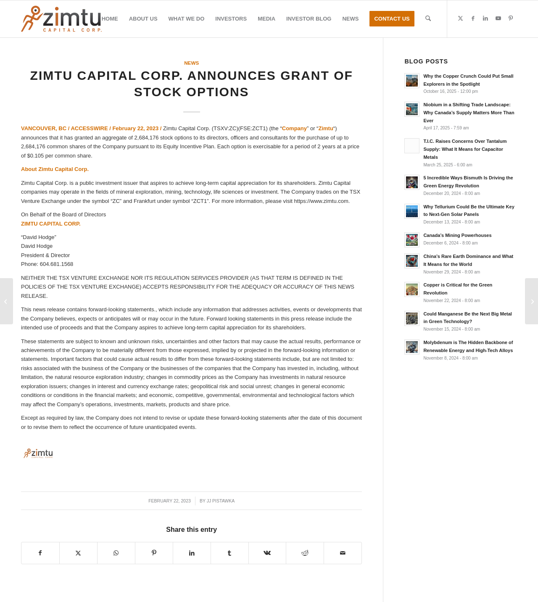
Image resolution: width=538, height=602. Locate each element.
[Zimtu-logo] (61, 18)
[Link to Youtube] (498, 18)
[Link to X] (460, 18)
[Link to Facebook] (473, 18)
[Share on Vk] (267, 553)
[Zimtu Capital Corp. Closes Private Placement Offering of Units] (6, 301)
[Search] (428, 18)
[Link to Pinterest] (510, 18)
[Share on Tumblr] (229, 553)
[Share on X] (78, 553)
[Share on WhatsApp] (116, 553)
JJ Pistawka (221, 500)
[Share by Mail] (342, 553)
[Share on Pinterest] (154, 553)
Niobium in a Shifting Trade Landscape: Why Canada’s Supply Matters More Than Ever (468, 112)
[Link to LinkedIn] (485, 18)
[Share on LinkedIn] (192, 553)
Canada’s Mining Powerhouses (457, 235)
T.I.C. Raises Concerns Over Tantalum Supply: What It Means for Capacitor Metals (464, 149)
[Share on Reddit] (305, 553)
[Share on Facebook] (40, 553)
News (191, 63)
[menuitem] (110, 18)
